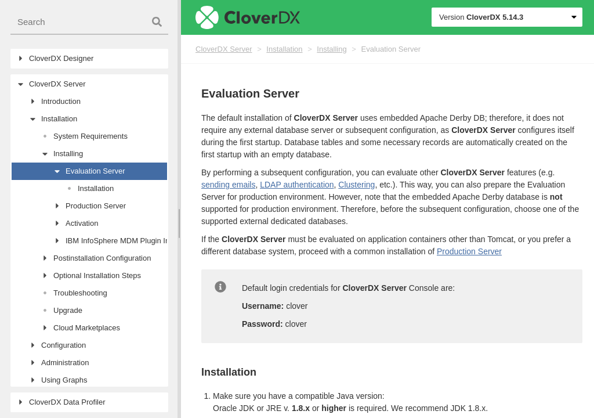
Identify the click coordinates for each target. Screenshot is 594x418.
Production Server (469, 251)
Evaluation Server (391, 49)
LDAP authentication (297, 184)
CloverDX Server (223, 49)
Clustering (356, 184)
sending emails (228, 184)
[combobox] (89, 22)
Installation (284, 49)
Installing (331, 49)
